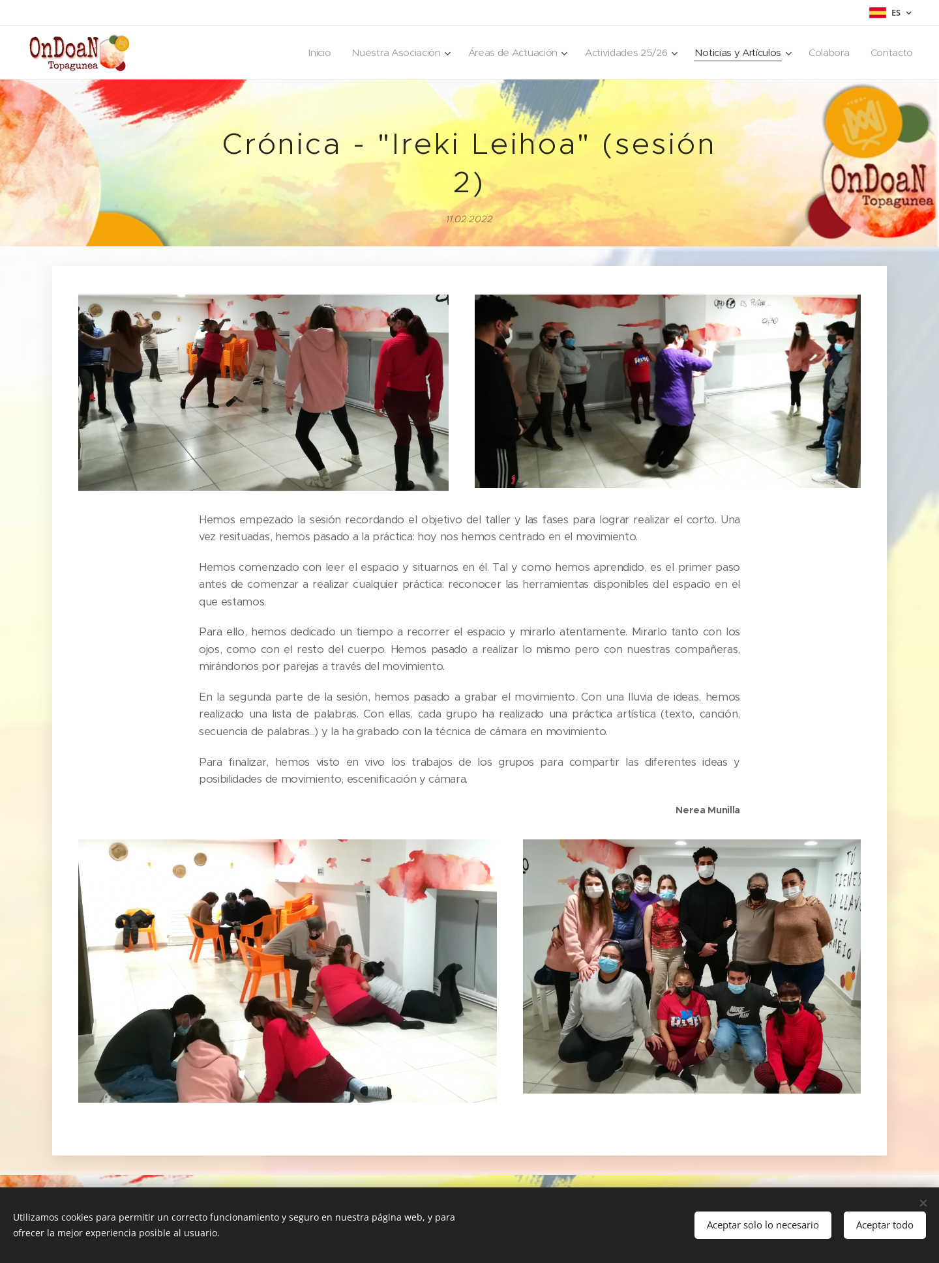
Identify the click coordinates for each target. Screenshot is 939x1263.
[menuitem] (304, 52)
